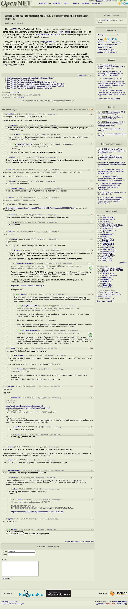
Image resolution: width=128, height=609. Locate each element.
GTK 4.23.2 (106, 221)
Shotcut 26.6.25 (108, 247)
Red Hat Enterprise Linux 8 (48, 34)
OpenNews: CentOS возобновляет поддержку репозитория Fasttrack (35, 86)
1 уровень (59, 109)
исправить (82, 75)
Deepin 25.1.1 (107, 287)
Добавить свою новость (107, 52)
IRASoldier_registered (24, 263)
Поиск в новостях (104, 47)
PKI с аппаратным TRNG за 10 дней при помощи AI (111, 113)
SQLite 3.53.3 (107, 229)
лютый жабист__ (20, 355)
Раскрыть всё (82, 109)
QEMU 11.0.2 (107, 259)
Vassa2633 (17, 427)
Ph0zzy (12, 157)
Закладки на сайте (9, 605)
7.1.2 (104, 292)
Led (18, 434)
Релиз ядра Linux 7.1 (110, 79)
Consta (10, 460)
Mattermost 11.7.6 (109, 251)
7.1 (103, 298)
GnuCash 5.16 (107, 217)
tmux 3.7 (105, 236)
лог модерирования (88, 541)
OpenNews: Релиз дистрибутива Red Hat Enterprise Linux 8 (31, 82)
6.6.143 (111, 294)
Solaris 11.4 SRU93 (109, 276)
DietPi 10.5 (106, 281)
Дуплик (10, 519)
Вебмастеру (122, 607)
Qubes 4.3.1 (106, 283)
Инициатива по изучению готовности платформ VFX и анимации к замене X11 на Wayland (110, 186)
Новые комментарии (105, 50)
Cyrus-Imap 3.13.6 (109, 231)
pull (112, 298)
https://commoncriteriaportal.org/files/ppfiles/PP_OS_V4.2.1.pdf (37, 512)
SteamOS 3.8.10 (108, 274)
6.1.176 (117, 294)
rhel (18, 97)
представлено (48, 42)
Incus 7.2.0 (106, 246)
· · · (42, 114)
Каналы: (100, 40)
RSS (91, 109)
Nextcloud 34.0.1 (108, 255)
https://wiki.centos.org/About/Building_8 (27, 286)
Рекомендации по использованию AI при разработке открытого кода (111, 67)
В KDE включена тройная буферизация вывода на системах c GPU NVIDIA (112, 151)
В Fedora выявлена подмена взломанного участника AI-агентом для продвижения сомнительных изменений (111, 84)
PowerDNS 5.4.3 (108, 253)
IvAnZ (13, 348)
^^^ (36, 125)
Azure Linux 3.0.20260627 (112, 268)
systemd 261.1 (108, 234)
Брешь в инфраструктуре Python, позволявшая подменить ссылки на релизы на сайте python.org (111, 200)
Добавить (100, 607)
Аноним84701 (16, 397)
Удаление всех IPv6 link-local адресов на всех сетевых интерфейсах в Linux (111, 124)
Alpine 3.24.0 (107, 285)
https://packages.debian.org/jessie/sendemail (24, 406)
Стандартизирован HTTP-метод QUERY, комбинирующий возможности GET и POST (110, 73)
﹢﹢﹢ (37, 114)
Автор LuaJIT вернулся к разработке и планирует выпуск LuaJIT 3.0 (110, 158)
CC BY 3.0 (15, 92)
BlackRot (11, 114)
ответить (31, 114)
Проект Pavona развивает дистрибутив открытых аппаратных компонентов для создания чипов (112, 92)
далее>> (123, 262)
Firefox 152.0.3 (108, 244)
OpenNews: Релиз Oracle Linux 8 (20, 80)
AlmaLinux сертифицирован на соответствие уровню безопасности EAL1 (112, 164)
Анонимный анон (14, 470)
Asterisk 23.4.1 (107, 257)
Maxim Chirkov (120, 605)
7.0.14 (109, 292)
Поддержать (111, 607)
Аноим (12, 181)
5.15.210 (99, 296)
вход (103, 1)
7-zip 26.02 (106, 242)
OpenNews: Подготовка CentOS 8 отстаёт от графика (29, 88)
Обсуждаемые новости (111, 144)
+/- (75, 109)
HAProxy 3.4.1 (107, 223)
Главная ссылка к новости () (30, 78)
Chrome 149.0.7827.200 (111, 227)
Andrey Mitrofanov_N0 (24, 144)
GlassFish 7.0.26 (108, 219)
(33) (15, 110)
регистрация (110, 1)
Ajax (52, 109)
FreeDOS (106, 20)
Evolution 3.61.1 (108, 240)
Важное (111, 60)
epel (22, 97)
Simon (16, 489)
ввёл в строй (64, 32)
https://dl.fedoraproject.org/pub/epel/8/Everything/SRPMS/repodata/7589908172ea (40, 208)
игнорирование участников (73, 541)
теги (100, 3)
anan (14, 222)
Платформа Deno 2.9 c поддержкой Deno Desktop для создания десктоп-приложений (110, 178)
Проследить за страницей (13, 607)
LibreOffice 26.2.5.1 (109, 249)
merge (107, 298)
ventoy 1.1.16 (107, 261)
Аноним (13, 125)
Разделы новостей (105, 42)
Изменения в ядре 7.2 (105, 301)
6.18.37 (115, 292)
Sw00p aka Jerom (17, 188)
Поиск (94, 3)
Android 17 (106, 277)
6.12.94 (105, 294)
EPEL (14, 29)
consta (19, 499)
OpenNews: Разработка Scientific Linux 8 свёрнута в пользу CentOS (35, 84)
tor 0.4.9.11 (106, 232)
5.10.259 (107, 296)
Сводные (118, 42)
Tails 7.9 (105, 272)
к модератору (52, 114)
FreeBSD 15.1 (107, 279)
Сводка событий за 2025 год (109, 99)
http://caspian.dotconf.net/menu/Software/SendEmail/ (28, 408)
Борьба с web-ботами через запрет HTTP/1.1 (110, 118)
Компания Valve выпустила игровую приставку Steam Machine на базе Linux (111, 171)
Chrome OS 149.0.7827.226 (112, 270)
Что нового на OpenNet (107, 45)
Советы (111, 107)
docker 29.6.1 (107, 238)
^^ (33, 125)
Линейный (68, 109)
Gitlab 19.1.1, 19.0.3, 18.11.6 (113, 225)
